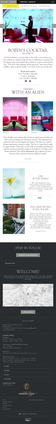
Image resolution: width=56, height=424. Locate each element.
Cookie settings (7, 405)
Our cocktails (28, 158)
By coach (7, 379)
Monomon (30, 151)
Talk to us (41, 231)
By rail (7, 370)
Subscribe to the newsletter (28, 255)
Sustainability (7, 409)
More (40, 197)
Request (13, 2)
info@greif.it (32, 328)
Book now (4, 2)
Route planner (28, 312)
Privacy (5, 407)
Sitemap (5, 403)
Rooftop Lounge (28, 6)
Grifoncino (12, 6)
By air (6, 374)
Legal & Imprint (7, 401)
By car (6, 366)
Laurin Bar (44, 6)
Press (4, 400)
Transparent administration (36, 400)
